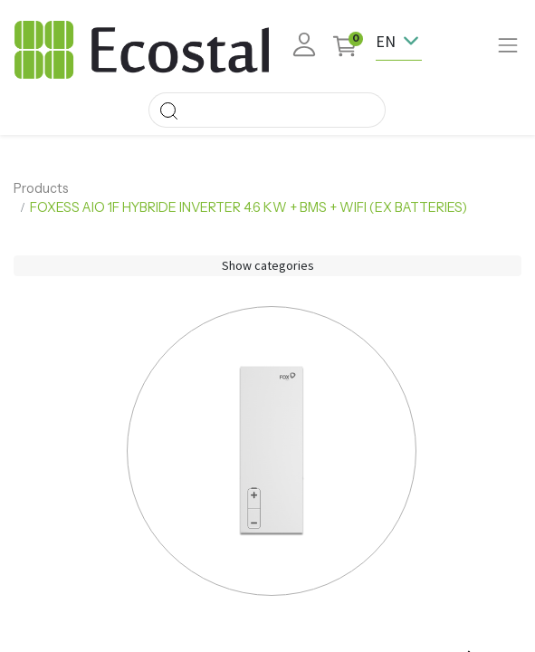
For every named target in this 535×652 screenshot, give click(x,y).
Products (41, 188)
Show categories (268, 265)
